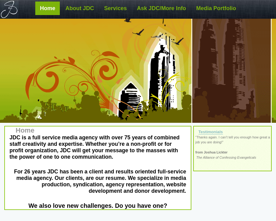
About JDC (79, 8)
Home (47, 8)
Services (115, 8)
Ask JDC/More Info (161, 8)
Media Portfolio (216, 8)
